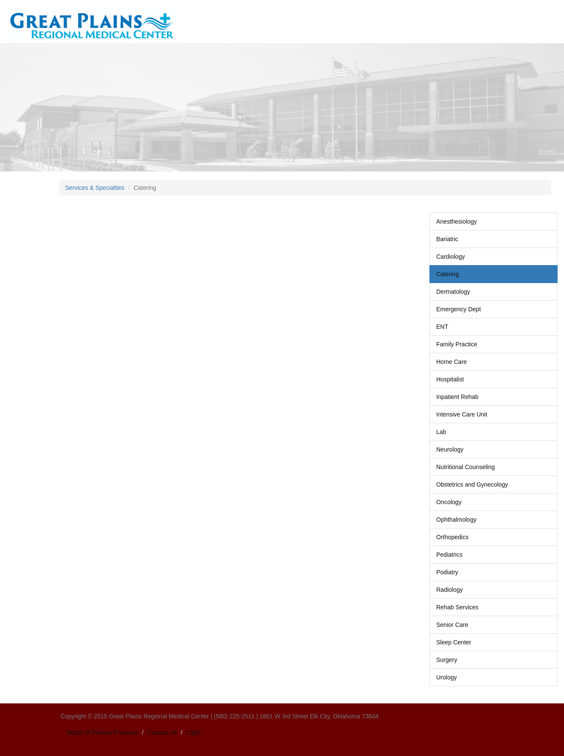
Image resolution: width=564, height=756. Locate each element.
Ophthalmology (456, 519)
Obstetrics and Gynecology (472, 484)
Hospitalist (450, 379)
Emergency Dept (458, 309)
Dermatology (453, 291)
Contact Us (162, 732)
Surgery (446, 659)
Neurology (450, 449)
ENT (442, 326)
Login (193, 732)
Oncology (448, 502)
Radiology (449, 589)
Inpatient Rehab (457, 396)
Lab (441, 431)
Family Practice (456, 344)
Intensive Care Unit (461, 414)
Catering (447, 274)
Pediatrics (449, 554)
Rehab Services (457, 607)
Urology (446, 677)
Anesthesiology (456, 221)
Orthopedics (452, 537)
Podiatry (447, 572)
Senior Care (452, 624)
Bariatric (447, 239)
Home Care (451, 361)
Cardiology (450, 256)
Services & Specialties (95, 187)
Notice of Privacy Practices (102, 732)
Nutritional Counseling (465, 467)
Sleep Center (453, 642)
